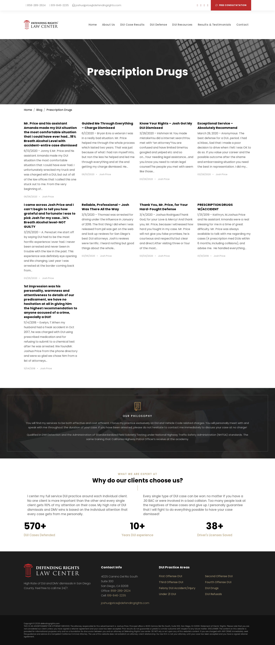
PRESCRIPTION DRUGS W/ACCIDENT (215, 206)
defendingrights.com (50, 623)
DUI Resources (182, 24)
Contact (242, 24)
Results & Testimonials (214, 24)
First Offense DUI (170, 576)
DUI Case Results (132, 24)
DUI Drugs (212, 588)
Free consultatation (231, 5)
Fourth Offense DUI (218, 582)
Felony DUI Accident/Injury (177, 588)
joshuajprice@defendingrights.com (96, 5)
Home (93, 24)
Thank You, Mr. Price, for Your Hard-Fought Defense (164, 206)
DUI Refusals (213, 594)
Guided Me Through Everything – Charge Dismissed (107, 125)
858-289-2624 (36, 5)
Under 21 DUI (167, 594)
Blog (39, 110)
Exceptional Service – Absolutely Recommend (217, 125)
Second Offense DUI (219, 576)
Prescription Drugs (59, 110)
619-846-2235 (59, 5)
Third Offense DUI (171, 582)
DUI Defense (158, 24)
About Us (108, 24)
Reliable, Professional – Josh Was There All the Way (105, 206)
